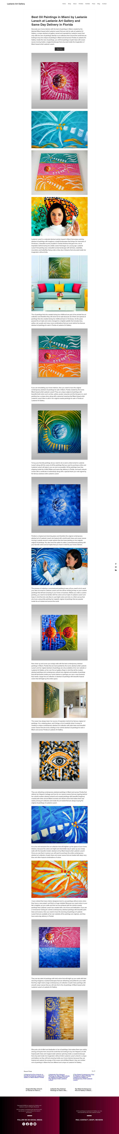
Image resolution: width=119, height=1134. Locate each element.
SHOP (91, 1120)
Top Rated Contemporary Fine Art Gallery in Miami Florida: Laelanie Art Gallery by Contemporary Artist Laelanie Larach (84, 1089)
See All (93, 1071)
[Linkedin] (116, 570)
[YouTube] (34, 1124)
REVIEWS (99, 1120)
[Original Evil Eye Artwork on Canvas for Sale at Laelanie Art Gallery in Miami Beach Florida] (35, 1080)
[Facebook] (116, 564)
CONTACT (84, 1120)
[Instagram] (116, 567)
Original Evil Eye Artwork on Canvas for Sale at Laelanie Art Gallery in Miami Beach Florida (34, 1089)
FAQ (77, 1120)
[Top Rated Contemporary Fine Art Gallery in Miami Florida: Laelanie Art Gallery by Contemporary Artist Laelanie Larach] (84, 1080)
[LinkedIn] (31, 1124)
